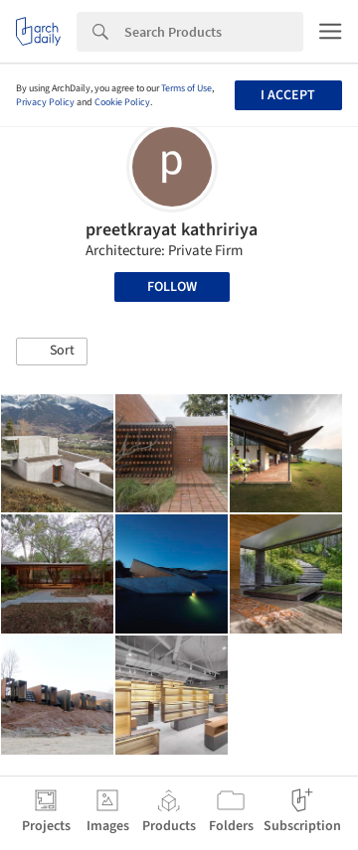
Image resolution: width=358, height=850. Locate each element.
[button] (52, 351)
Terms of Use (186, 88)
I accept (288, 95)
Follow (172, 287)
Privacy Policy (45, 102)
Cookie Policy (122, 102)
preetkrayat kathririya (172, 229)
